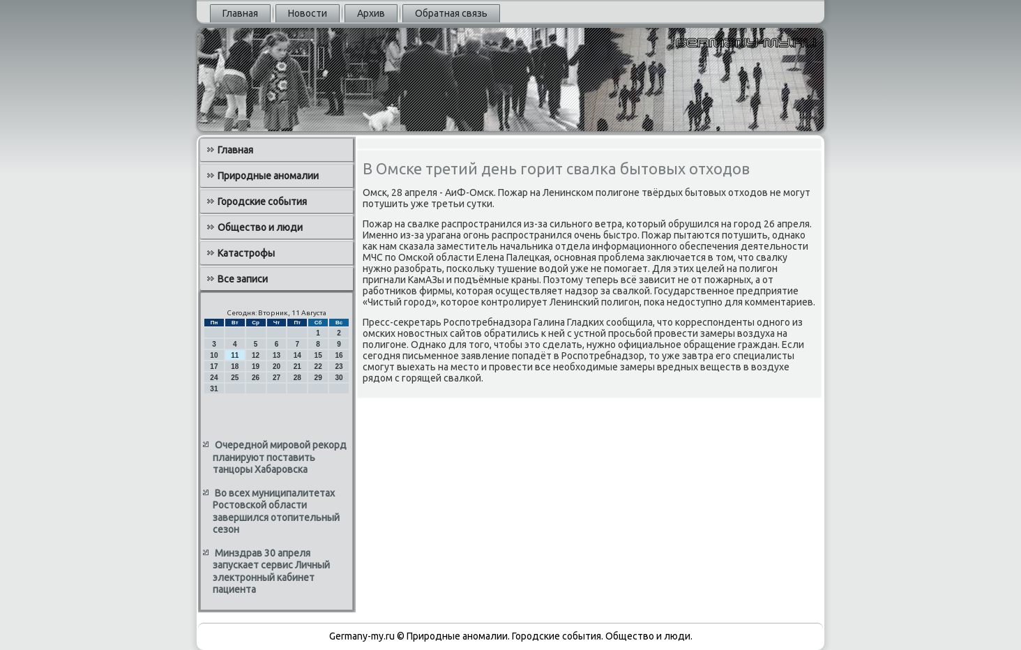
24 (214, 377)
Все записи (243, 279)
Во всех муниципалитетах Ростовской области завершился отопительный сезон (276, 512)
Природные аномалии (268, 175)
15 (318, 355)
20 (276, 366)
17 (214, 366)
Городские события (262, 201)
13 (276, 355)
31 (214, 389)
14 (297, 355)
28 (297, 377)
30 (338, 377)
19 (255, 366)
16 (338, 355)
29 (318, 377)
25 (235, 377)
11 (235, 355)
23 (338, 366)
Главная (240, 13)
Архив (371, 13)
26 (255, 377)
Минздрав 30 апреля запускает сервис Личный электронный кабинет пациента (271, 571)
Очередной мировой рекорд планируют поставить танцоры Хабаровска (280, 457)
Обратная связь (451, 13)
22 (318, 366)
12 (255, 355)
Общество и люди (260, 227)
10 (214, 355)
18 (235, 366)
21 (297, 366)
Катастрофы (246, 253)
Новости (307, 13)
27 (276, 377)
